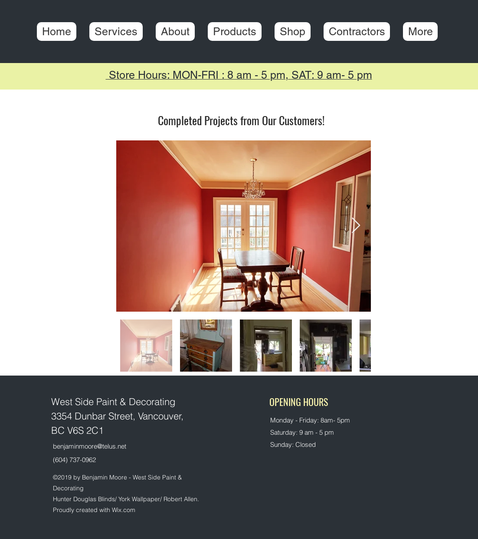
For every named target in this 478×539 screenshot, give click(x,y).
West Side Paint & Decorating (113, 402)
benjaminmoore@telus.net (89, 446)
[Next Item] (356, 225)
